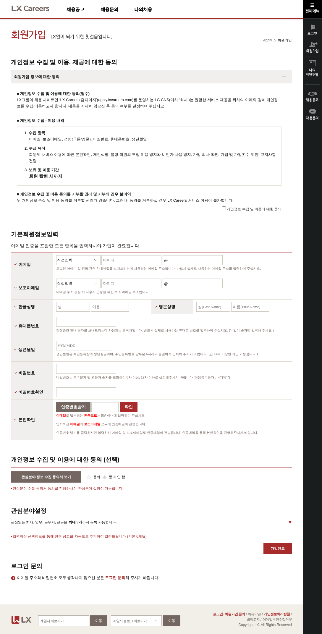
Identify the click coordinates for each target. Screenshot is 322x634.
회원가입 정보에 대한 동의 (36, 77)
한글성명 (26, 306)
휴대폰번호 (28, 326)
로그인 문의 (115, 577)
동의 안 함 (117, 477)
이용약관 (254, 614)
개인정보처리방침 (277, 614)
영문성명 (167, 306)
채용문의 (117, 9)
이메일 (24, 264)
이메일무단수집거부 (277, 619)
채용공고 (84, 9)
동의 (97, 477)
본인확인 (26, 419)
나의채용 (152, 9)
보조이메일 (28, 287)
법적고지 (253, 619)
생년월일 (26, 349)
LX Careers (35, 7)
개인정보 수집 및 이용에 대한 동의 (254, 209)
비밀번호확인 (30, 392)
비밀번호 (26, 373)
